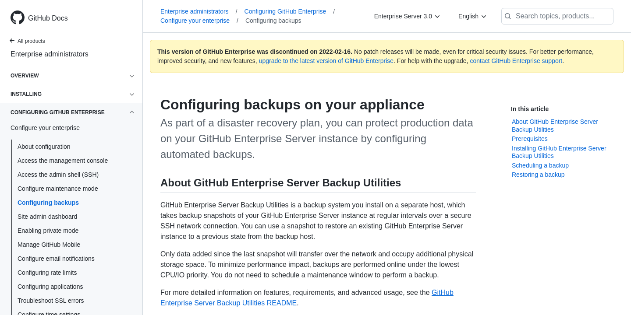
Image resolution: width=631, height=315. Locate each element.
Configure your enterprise (199, 20)
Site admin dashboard (47, 216)
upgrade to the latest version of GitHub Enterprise (326, 60)
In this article (530, 108)
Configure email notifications (56, 258)
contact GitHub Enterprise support (516, 60)
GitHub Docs (48, 18)
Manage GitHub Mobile (49, 244)
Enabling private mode (48, 230)
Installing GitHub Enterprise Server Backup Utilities (559, 152)
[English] (472, 16)
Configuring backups (48, 202)
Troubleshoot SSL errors (51, 300)
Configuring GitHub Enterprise (290, 11)
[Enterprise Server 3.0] (407, 16)
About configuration (44, 146)
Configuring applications (50, 286)
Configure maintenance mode (58, 188)
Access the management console (63, 160)
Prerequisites (530, 138)
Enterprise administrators (50, 54)
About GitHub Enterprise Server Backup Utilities (555, 125)
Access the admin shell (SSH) (58, 174)
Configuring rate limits (47, 272)
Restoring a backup (538, 174)
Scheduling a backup (540, 165)
